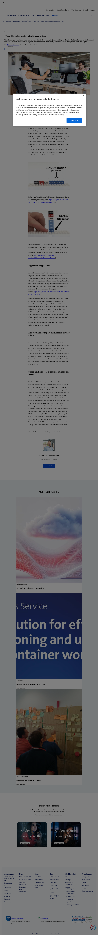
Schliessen (74, 120)
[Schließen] (84, 96)
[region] (49, 110)
